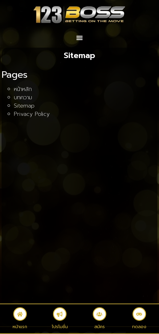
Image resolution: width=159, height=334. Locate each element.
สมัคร (99, 327)
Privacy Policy (32, 114)
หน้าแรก (20, 327)
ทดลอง (139, 327)
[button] (80, 38)
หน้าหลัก (23, 89)
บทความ (23, 97)
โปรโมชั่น (60, 327)
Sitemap (24, 105)
